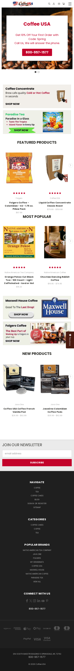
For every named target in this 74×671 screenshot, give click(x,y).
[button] (37, 52)
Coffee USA (37, 566)
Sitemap (37, 507)
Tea (37, 491)
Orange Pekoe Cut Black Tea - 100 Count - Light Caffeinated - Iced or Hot (19, 280)
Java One (37, 554)
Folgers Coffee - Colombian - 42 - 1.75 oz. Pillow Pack (19, 205)
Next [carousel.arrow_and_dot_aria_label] (70, 165)
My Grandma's (37, 562)
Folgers (37, 558)
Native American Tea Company (37, 550)
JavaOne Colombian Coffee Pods (55, 410)
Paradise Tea (37, 577)
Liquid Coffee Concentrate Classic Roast (55, 204)
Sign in (31, 503)
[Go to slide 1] (35, 72)
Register (42, 503)
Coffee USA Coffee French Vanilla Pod (19, 410)
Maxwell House (37, 570)
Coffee (37, 487)
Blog (37, 499)
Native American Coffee (37, 573)
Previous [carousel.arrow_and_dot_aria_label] (3, 165)
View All (37, 581)
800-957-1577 (37, 608)
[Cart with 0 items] (63, 4)
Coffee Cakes (37, 495)
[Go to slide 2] (38, 72)
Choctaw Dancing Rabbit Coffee (55, 278)
